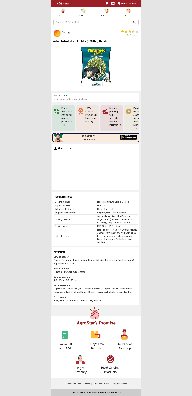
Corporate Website (120, 384)
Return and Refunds (101, 384)
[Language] (113, 4)
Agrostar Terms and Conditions (77, 384)
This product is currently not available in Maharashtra (96, 392)
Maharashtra (126, 3)
